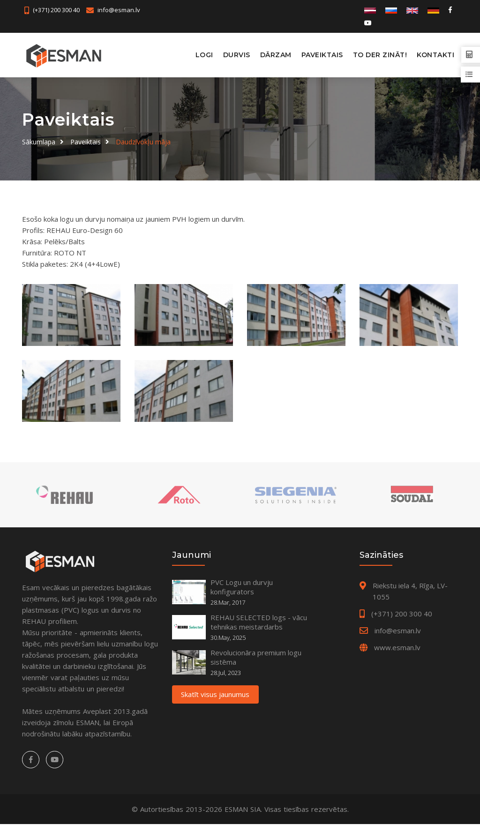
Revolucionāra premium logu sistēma (255, 658)
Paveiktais (322, 55)
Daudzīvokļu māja (143, 141)
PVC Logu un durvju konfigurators (241, 587)
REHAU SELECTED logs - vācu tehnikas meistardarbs (258, 623)
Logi (204, 55)
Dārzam (276, 55)
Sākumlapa (38, 141)
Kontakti (435, 55)
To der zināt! (380, 55)
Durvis (236, 55)
